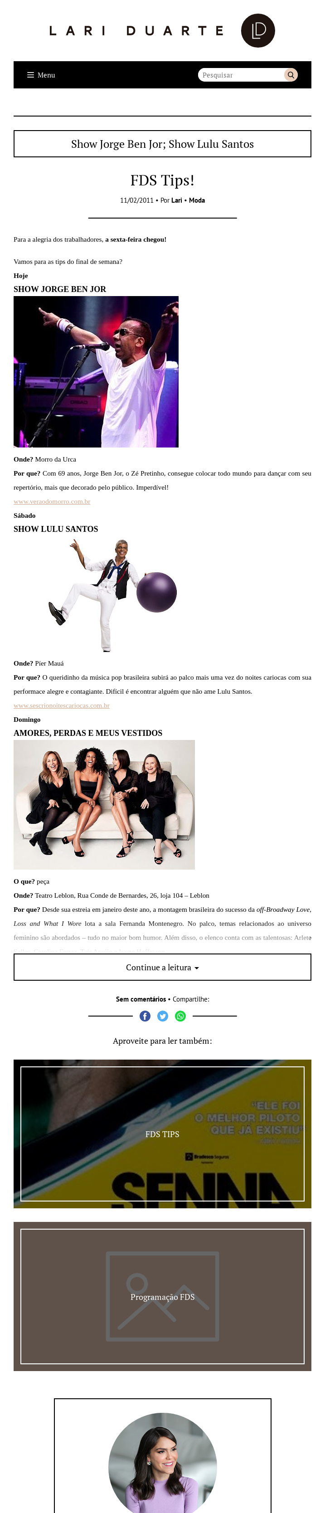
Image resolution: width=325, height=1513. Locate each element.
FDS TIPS (162, 1134)
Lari (176, 200)
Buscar (291, 75)
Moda (197, 200)
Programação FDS (163, 1296)
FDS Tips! (162, 180)
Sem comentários (141, 999)
